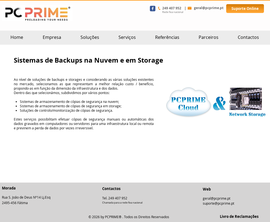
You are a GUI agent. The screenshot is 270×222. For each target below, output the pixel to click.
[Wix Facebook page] (152, 8)
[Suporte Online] (245, 8)
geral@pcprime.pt (216, 198)
